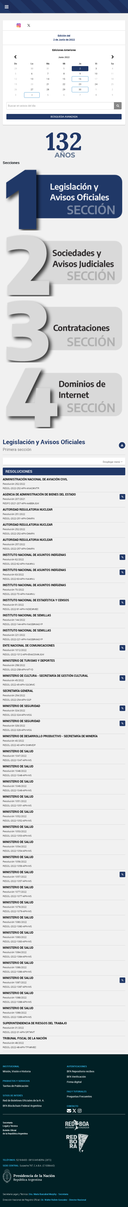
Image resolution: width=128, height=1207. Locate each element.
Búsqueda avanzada (64, 116)
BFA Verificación (76, 1076)
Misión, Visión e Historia (17, 1071)
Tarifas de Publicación (15, 1086)
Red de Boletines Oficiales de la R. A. (23, 1100)
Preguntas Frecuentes (79, 1096)
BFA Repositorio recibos (80, 1071)
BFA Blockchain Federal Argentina (22, 1105)
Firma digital (74, 1082)
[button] (113, 461)
